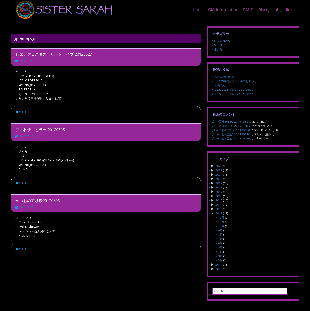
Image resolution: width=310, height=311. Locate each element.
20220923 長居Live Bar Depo (234, 94)
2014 (218, 205)
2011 (218, 265)
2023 (218, 166)
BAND (248, 9)
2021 (218, 174)
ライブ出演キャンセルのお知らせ (236, 81)
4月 (220, 252)
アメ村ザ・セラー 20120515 (40, 129)
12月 (221, 217)
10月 (221, 226)
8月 (220, 234)
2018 (218, 187)
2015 (218, 200)
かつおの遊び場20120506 (38, 200)
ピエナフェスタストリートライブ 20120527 (54, 54)
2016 (218, 196)
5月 (220, 247)
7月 (220, 239)
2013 (218, 209)
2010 (218, 269)
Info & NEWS (222, 41)
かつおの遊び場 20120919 (233, 138)
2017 (218, 192)
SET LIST (24, 112)
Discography (269, 9)
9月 (220, 230)
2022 (218, 170)
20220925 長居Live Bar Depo (234, 90)
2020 (218, 179)
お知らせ (220, 85)
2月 (220, 260)
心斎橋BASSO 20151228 (232, 121)
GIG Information (223, 9)
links (290, 9)
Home (198, 9)
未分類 (218, 49)
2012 (218, 213)
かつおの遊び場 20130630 (233, 130)
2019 (218, 183)
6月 (220, 243)
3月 (220, 256)
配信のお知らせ (224, 77)
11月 (221, 222)
